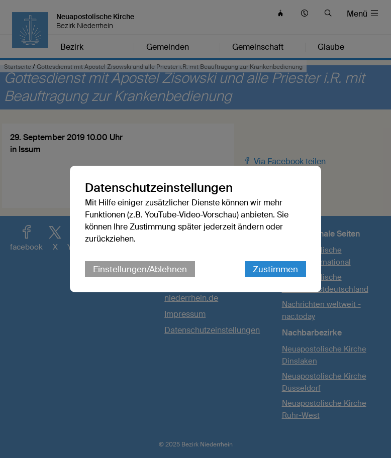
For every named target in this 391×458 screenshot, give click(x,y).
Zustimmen (275, 269)
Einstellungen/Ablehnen (140, 269)
